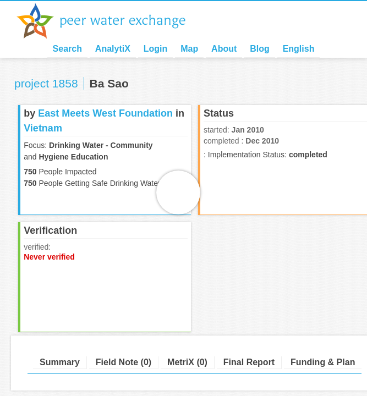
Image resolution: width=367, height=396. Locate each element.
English (299, 48)
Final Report (249, 362)
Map (189, 48)
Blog (260, 48)
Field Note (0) (123, 362)
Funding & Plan (323, 362)
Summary (60, 362)
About (224, 48)
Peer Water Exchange (110, 21)
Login (156, 48)
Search (67, 48)
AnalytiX (112, 48)
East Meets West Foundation (105, 113)
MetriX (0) (187, 362)
